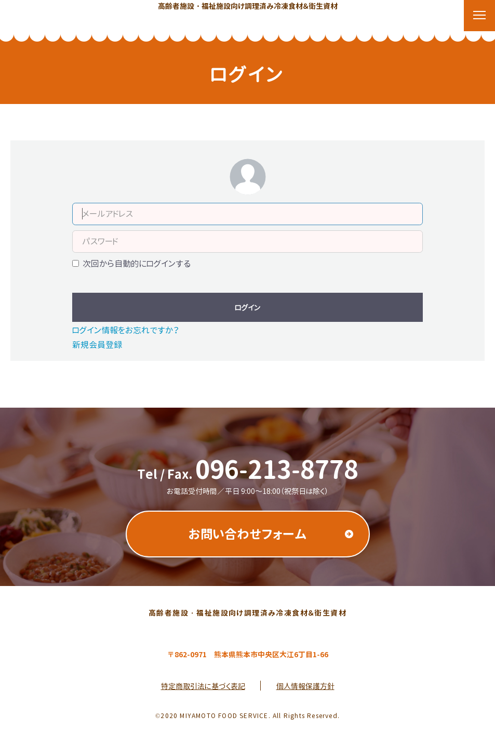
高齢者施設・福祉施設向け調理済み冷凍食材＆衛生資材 (248, 6)
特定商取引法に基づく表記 (203, 686)
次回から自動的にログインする (137, 263)
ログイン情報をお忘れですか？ (125, 330)
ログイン (247, 308)
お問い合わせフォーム (248, 534)
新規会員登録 (97, 344)
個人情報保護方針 (305, 686)
